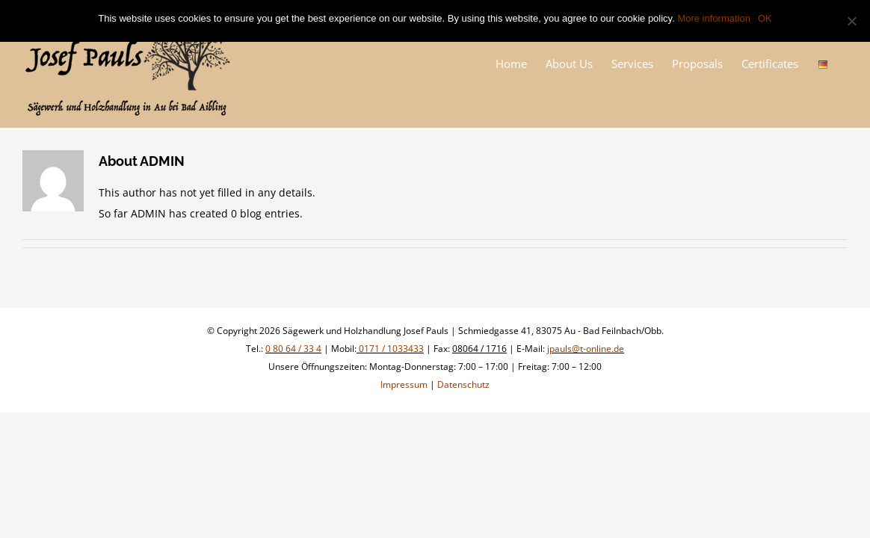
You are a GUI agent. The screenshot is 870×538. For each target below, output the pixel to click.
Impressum (404, 384)
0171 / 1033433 (390, 348)
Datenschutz (463, 384)
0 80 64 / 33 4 (293, 348)
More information (713, 18)
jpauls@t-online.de (585, 348)
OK (765, 18)
